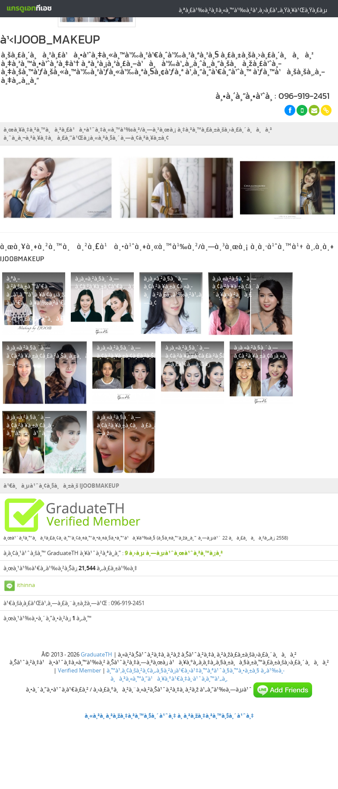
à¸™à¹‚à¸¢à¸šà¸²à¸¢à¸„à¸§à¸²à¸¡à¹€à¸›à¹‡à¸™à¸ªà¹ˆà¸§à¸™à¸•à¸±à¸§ (183, 670)
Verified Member (79, 670)
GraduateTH (96, 654)
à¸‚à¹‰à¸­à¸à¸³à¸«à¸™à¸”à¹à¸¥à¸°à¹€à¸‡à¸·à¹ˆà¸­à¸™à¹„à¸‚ (197, 674)
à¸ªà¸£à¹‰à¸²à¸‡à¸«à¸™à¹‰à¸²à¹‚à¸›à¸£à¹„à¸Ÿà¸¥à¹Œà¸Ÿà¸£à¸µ (253, 10)
